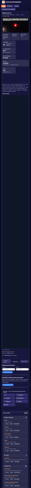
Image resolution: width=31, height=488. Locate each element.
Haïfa (6, 420)
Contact (16, 6)
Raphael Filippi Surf (10, 351)
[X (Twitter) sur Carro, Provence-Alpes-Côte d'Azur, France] (9, 395)
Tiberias (7, 427)
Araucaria (7, 458)
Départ (22, 368)
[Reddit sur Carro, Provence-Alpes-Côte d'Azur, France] (22, 401)
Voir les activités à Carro (8, 385)
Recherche (9, 6)
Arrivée (8, 368)
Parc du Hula (8, 433)
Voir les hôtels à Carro (8, 372)
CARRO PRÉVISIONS (15, 78)
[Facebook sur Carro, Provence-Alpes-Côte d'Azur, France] (22, 395)
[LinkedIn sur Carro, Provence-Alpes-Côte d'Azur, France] (9, 398)
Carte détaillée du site (6, 349)
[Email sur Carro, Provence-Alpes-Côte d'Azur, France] (9, 405)
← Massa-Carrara (5, 361)
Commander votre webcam (8, 9)
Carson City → (24, 361)
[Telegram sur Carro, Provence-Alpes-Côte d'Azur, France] (9, 401)
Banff (6, 440)
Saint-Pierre (7, 469)
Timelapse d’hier (5, 16)
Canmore (7, 447)
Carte (3, 6)
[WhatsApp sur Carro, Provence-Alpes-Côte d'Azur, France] (22, 398)
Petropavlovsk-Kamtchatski (11, 475)
